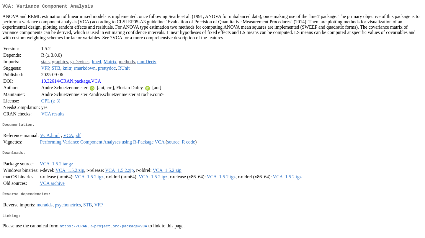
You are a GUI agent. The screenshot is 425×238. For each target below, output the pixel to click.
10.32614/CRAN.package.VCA (71, 82)
